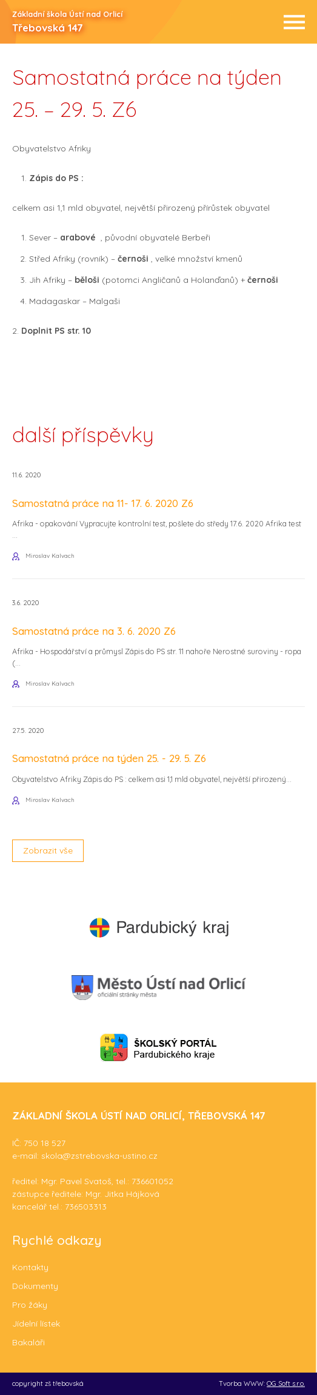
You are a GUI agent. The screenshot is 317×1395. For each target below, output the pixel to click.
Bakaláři (28, 1342)
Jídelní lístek (36, 1323)
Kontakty (30, 1267)
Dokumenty (35, 1286)
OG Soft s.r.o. (286, 1383)
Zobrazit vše (48, 850)
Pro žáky (29, 1304)
